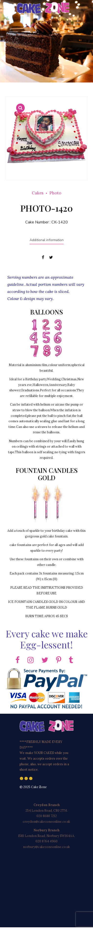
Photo (55, 193)
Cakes (38, 193)
